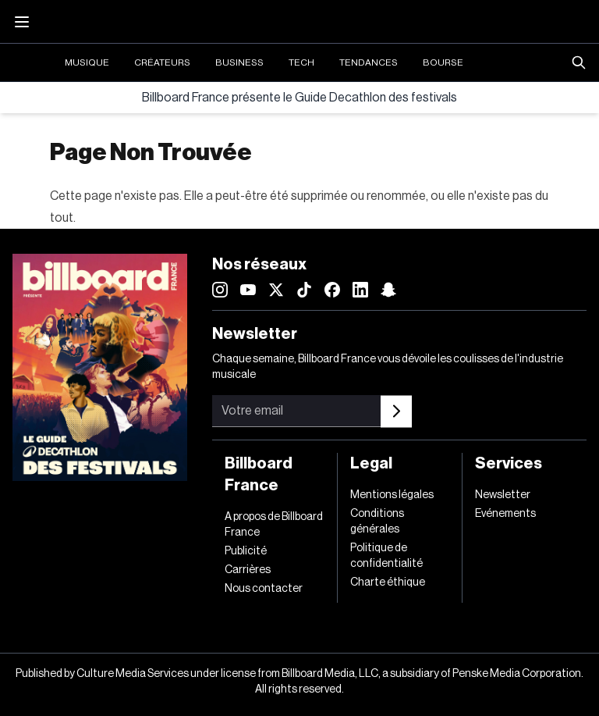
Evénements (505, 513)
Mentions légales (392, 495)
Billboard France (258, 474)
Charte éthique (387, 582)
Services (508, 464)
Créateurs (162, 62)
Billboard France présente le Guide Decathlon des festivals (299, 97)
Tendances (368, 62)
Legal (371, 464)
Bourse (443, 62)
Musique (87, 62)
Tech (301, 62)
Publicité (246, 551)
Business (239, 62)
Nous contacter (264, 588)
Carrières (248, 570)
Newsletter (502, 495)
